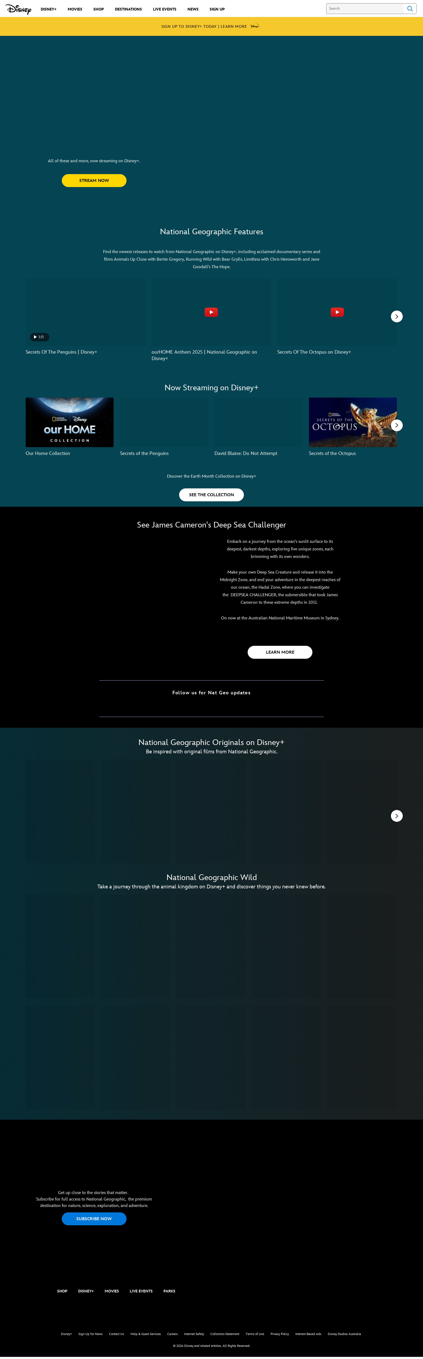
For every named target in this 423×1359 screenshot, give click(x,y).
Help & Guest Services (146, 1336)
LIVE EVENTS (141, 1293)
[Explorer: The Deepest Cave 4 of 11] (286, 812)
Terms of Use (255, 1336)
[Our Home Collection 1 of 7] (70, 421)
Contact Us (116, 1336)
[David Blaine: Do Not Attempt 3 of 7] (258, 421)
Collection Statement (224, 1336)
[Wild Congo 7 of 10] (135, 1059)
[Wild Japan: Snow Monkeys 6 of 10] (60, 1059)
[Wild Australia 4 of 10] (286, 948)
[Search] (365, 8)
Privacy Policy (280, 1336)
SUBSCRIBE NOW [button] (94, 1220)
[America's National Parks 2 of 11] (135, 812)
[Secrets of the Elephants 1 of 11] (60, 812)
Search (410, 8)
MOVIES (112, 1293)
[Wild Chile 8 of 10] (210, 1059)
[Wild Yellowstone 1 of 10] (60, 948)
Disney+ (66, 1336)
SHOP (62, 1293)
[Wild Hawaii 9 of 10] (286, 1059)
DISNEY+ (86, 1293)
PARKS (169, 1293)
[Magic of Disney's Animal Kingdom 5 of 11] (362, 812)
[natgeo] (29, 1294)
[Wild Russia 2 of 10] (135, 948)
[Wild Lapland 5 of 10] (361, 948)
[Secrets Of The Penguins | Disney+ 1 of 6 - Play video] (85, 312)
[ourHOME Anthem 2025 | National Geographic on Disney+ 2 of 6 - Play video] (211, 312)
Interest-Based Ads (308, 1336)
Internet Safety (194, 1336)
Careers (172, 1336)
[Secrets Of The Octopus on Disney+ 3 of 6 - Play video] (337, 312)
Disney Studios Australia (344, 1336)
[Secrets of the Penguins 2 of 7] (164, 421)
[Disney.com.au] (18, 9)
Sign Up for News (91, 1336)
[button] (94, 180)
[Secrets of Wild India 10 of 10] (361, 1059)
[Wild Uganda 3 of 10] (210, 948)
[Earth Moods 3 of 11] (211, 812)
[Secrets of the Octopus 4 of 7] (353, 421)
